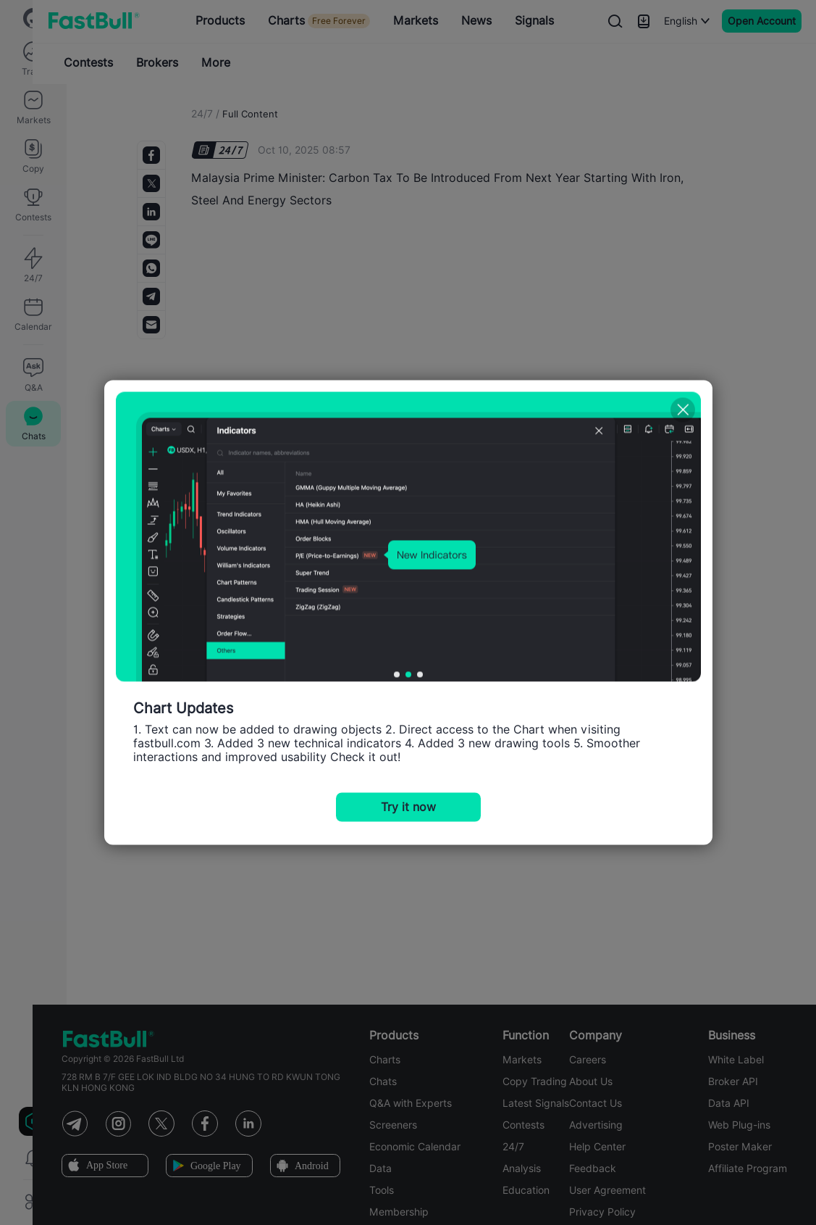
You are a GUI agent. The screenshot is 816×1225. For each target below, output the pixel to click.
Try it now (408, 807)
